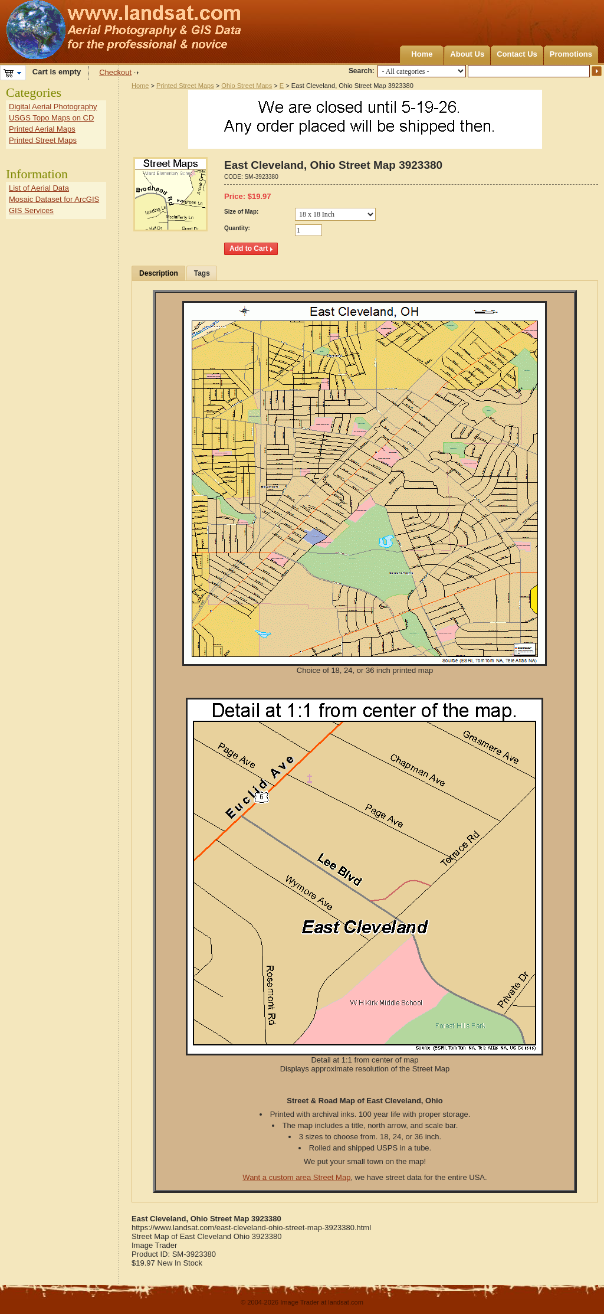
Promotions (571, 54)
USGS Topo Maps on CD (51, 117)
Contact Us (517, 54)
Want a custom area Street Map (296, 1177)
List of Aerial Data (39, 188)
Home (421, 54)
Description (158, 273)
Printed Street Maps (185, 85)
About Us (467, 54)
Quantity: (237, 228)
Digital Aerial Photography (53, 106)
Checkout (115, 72)
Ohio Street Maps (246, 85)
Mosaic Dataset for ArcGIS (54, 199)
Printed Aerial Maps (42, 129)
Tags (202, 273)
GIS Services (31, 210)
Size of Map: (241, 211)
